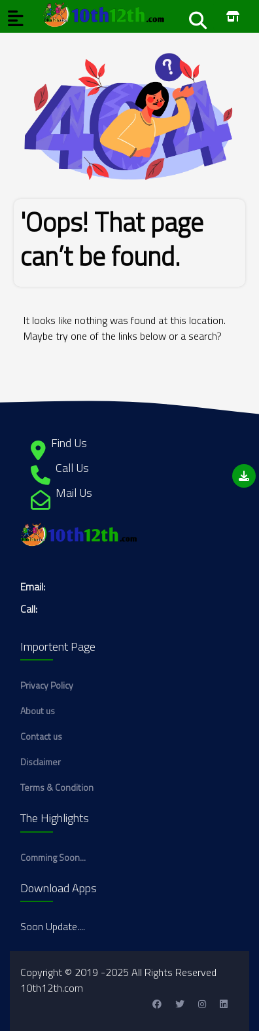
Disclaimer (40, 762)
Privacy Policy (46, 685)
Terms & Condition (57, 787)
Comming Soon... (53, 857)
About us (37, 710)
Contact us (41, 736)
